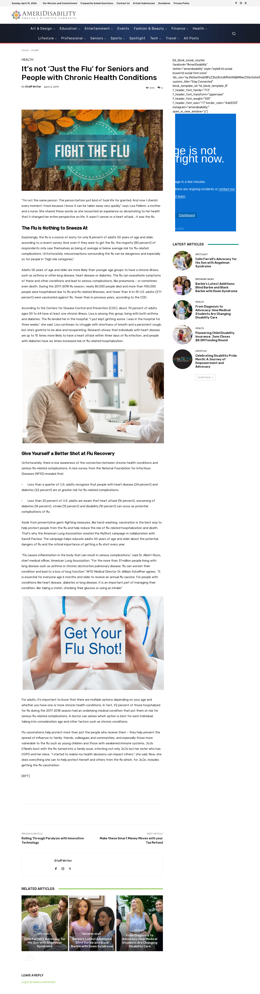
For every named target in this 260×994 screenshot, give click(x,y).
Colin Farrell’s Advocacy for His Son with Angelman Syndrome (44, 942)
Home (25, 50)
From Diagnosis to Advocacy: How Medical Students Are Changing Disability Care (139, 941)
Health (35, 50)
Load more (205, 377)
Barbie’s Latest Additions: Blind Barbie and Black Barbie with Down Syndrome (92, 942)
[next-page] (30, 958)
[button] (233, 33)
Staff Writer (33, 86)
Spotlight (44, 934)
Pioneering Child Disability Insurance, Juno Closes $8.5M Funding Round (215, 336)
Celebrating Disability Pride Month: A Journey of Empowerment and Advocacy (216, 361)
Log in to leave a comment (38, 982)
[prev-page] (24, 958)
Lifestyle (201, 351)
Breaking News (91, 934)
